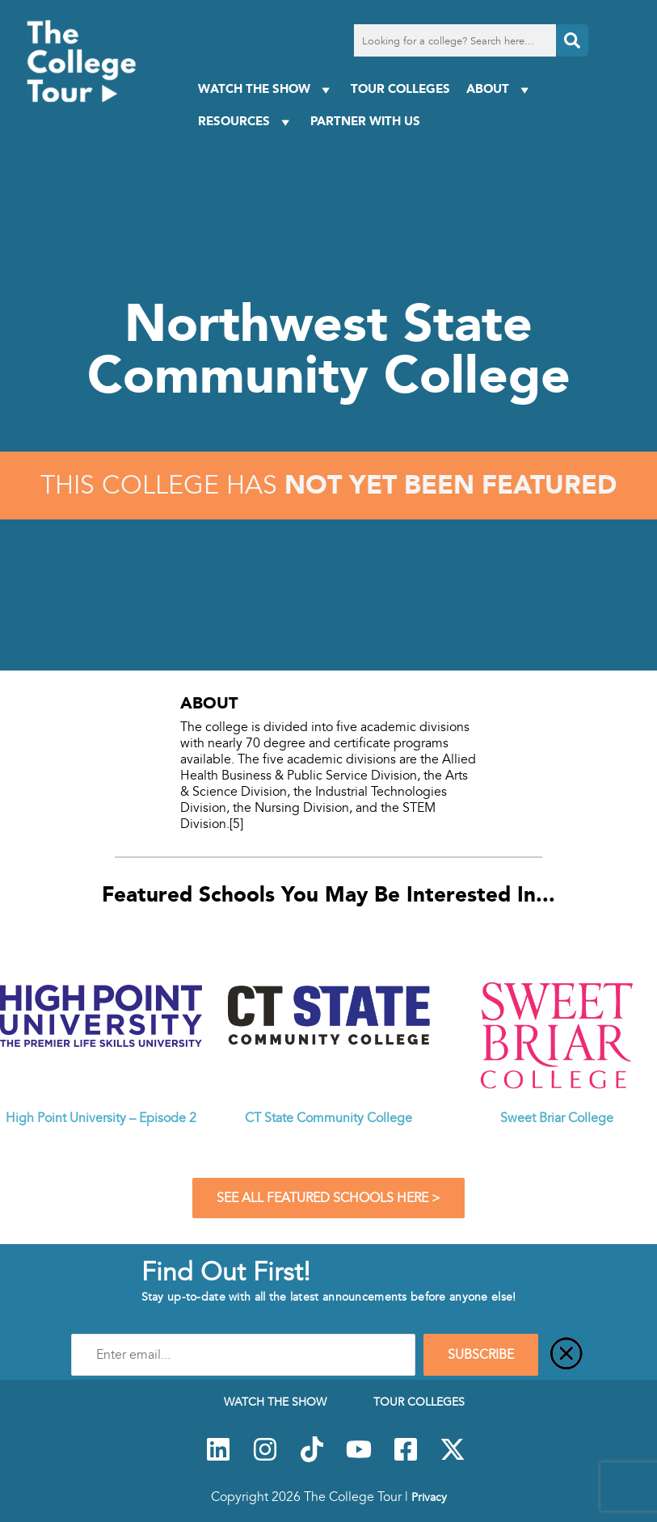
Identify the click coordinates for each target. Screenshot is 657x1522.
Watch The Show (266, 89)
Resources (246, 121)
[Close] (566, 1355)
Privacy (429, 1497)
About (499, 89)
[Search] (572, 40)
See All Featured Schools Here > (328, 1198)
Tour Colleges (400, 88)
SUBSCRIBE (481, 1355)
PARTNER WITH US (365, 121)
